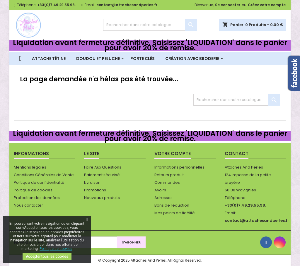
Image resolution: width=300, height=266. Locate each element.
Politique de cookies (33, 190)
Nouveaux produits (102, 197)
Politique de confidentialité (39, 182)
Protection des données (37, 197)
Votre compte (172, 153)
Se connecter (227, 4)
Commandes (167, 182)
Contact (236, 153)
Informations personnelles (179, 167)
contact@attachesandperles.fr (126, 4)
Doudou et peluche (98, 58)
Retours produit (169, 175)
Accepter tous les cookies (47, 257)
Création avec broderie (192, 58)
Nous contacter (28, 205)
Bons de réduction (171, 205)
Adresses (163, 197)
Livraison (92, 182)
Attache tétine (49, 58)
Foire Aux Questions (102, 167)
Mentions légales (30, 167)
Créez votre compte (267, 4)
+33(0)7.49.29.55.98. (56, 4)
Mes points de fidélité (174, 213)
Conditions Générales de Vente (44, 175)
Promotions (95, 190)
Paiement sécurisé (102, 175)
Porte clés (142, 58)
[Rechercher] (150, 25)
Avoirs (160, 190)
